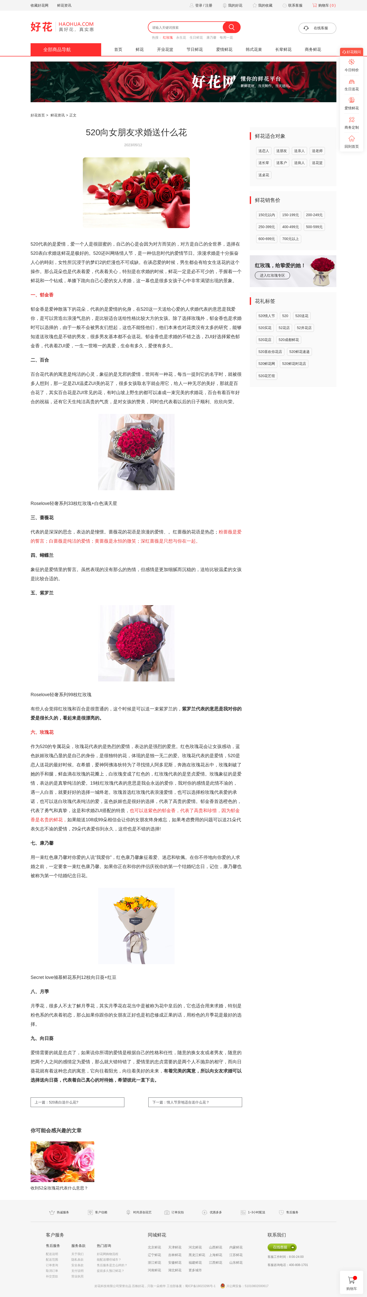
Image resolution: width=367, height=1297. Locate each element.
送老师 (317, 151)
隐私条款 (77, 1259)
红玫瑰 (168, 37)
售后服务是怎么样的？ (112, 1265)
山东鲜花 (236, 1262)
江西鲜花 (215, 1262)
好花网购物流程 (107, 1254)
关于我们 (77, 1254)
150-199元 (290, 215)
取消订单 (52, 1271)
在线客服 (315, 28)
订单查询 (52, 1265)
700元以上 (290, 239)
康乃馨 (211, 37)
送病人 (299, 163)
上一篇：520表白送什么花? (56, 1102)
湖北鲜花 (174, 1270)
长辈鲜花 (283, 49)
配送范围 (52, 1259)
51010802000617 (256, 1286)
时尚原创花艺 (142, 1212)
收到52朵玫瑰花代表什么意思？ (59, 1188)
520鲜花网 (266, 364)
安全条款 (77, 1265)
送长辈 (263, 163)
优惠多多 (216, 1212)
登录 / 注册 (200, 5)
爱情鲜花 (224, 49)
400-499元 (290, 227)
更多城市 (195, 1270)
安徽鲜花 (174, 1262)
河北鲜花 (195, 1247)
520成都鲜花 (289, 340)
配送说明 (52, 1254)
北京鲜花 (154, 1247)
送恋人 (263, 151)
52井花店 (304, 328)
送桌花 (263, 175)
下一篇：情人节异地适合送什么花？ (180, 1102)
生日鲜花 (196, 37)
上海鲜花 (215, 1255)
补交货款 (52, 1276)
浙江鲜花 (154, 1262)
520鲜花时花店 (294, 364)
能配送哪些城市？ (109, 1259)
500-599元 (314, 227)
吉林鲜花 (174, 1255)
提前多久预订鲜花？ (110, 1271)
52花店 (284, 328)
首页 (118, 49)
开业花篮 (165, 49)
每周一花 (226, 37)
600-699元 (266, 239)
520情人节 (266, 316)
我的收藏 (261, 5)
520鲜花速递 (299, 352)
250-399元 (266, 227)
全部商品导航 (57, 49)
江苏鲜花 (236, 1255)
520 (285, 316)
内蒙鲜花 (236, 1247)
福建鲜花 (195, 1262)
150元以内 (266, 215)
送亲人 (299, 151)
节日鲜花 (195, 49)
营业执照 (77, 1276)
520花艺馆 (266, 376)
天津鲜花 (174, 1247)
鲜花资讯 (64, 5)
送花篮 (317, 163)
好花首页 (38, 115)
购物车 (323, 5)
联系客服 (292, 5)
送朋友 (281, 151)
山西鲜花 (215, 1247)
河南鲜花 (154, 1270)
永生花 (181, 37)
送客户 (281, 163)
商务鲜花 (313, 49)
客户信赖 (101, 1212)
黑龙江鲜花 (197, 1255)
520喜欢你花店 (270, 352)
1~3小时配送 (256, 1212)
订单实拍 (178, 1212)
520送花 (301, 316)
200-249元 (314, 215)
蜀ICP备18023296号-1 (200, 1286)
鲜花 (140, 49)
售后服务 (292, 1212)
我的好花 (231, 5)
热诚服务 (63, 1212)
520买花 (264, 328)
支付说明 (77, 1271)
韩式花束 (254, 49)
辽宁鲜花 (154, 1255)
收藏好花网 (39, 5)
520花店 (264, 340)
